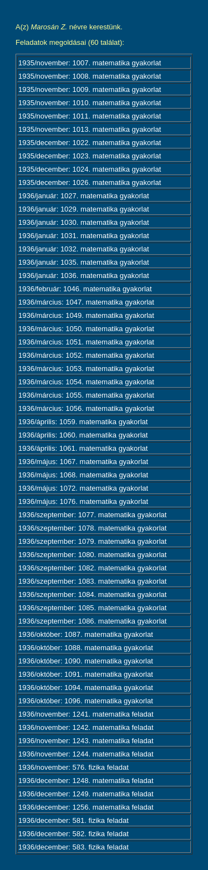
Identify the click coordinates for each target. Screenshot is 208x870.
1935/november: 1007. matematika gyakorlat (89, 63)
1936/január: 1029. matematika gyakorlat (83, 209)
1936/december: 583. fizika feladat (73, 847)
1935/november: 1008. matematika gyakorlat (89, 76)
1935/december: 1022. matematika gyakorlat (89, 142)
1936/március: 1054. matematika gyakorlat (86, 382)
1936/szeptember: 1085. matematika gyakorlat (92, 608)
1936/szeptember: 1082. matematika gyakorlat (92, 568)
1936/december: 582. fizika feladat (73, 834)
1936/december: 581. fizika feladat (73, 820)
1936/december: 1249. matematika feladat (86, 794)
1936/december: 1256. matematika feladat (86, 807)
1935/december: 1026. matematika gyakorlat (89, 182)
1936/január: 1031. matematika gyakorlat (83, 235)
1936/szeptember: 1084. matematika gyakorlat (92, 594)
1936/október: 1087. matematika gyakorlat (85, 634)
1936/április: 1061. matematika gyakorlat (83, 448)
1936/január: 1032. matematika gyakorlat (83, 249)
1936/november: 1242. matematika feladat (86, 727)
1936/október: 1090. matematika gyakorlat (85, 661)
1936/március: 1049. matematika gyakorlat (86, 315)
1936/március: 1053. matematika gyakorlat (86, 368)
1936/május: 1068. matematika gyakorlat (83, 475)
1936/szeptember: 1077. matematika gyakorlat (92, 515)
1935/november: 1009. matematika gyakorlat (89, 89)
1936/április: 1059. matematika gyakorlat (83, 422)
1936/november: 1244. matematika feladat (86, 754)
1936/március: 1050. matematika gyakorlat (86, 329)
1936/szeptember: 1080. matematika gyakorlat (92, 554)
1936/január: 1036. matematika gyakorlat (83, 275)
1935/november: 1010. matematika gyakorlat (89, 103)
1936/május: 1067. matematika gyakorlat (83, 461)
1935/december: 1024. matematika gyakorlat (89, 169)
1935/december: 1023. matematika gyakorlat (89, 156)
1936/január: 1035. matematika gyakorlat (83, 262)
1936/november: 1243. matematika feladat (86, 741)
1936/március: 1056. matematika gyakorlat (86, 408)
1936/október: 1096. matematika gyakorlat (85, 701)
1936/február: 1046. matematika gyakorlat (85, 289)
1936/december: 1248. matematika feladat (86, 780)
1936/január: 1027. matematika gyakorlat (83, 196)
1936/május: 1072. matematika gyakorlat (83, 488)
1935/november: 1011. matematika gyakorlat (89, 116)
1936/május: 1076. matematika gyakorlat (83, 501)
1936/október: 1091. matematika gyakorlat (85, 674)
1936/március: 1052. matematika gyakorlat (86, 355)
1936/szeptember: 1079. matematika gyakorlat (92, 541)
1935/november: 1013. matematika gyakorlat (89, 129)
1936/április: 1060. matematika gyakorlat (83, 435)
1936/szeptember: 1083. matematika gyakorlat (92, 581)
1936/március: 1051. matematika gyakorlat (86, 342)
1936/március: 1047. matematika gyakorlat (86, 302)
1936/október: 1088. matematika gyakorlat (85, 648)
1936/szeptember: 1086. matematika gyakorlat (92, 621)
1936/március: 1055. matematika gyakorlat (86, 395)
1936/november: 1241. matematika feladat (86, 714)
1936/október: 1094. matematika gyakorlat (85, 687)
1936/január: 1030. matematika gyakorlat (83, 222)
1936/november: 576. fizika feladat (73, 767)
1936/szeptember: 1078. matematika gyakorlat (92, 528)
